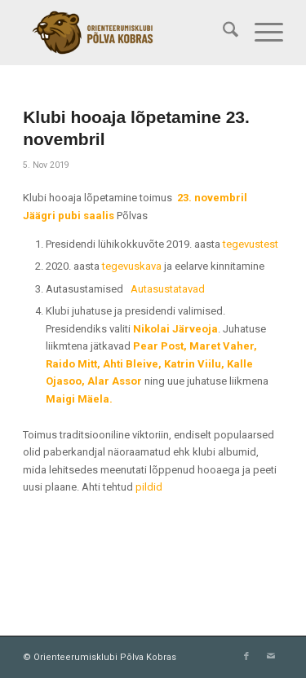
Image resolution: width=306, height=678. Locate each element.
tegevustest (250, 244)
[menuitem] (222, 32)
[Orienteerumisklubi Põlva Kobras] (127, 32)
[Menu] (260, 32)
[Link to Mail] (271, 657)
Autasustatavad (168, 289)
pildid (148, 487)
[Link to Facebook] (246, 657)
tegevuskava (132, 266)
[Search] (222, 32)
